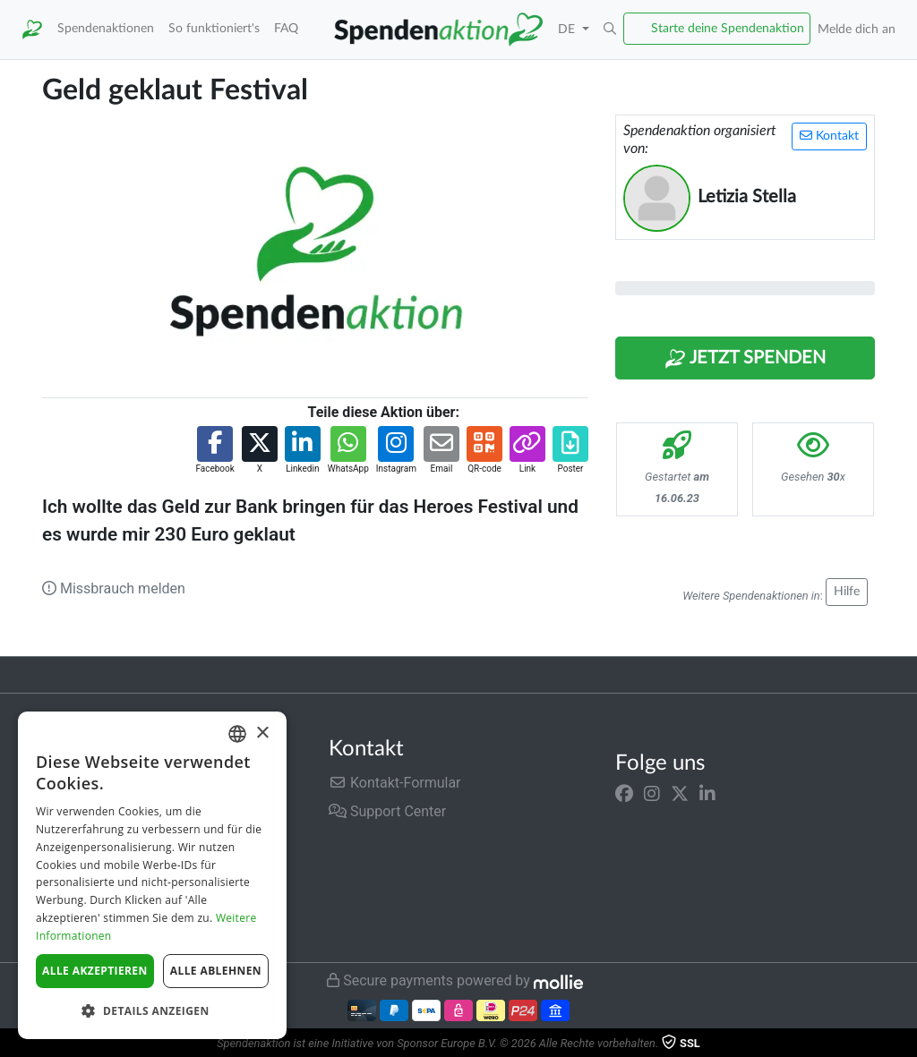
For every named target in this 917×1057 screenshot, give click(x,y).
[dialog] (152, 875)
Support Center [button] (387, 811)
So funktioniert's (214, 28)
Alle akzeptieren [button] (95, 970)
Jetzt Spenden (745, 359)
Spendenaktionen (105, 28)
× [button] (262, 733)
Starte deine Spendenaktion (727, 28)
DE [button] (568, 29)
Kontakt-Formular (395, 782)
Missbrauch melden (113, 588)
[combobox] (237, 734)
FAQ (286, 28)
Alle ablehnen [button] (215, 970)
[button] (609, 30)
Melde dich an (857, 29)
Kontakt (829, 135)
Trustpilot (43, 674)
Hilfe (847, 591)
